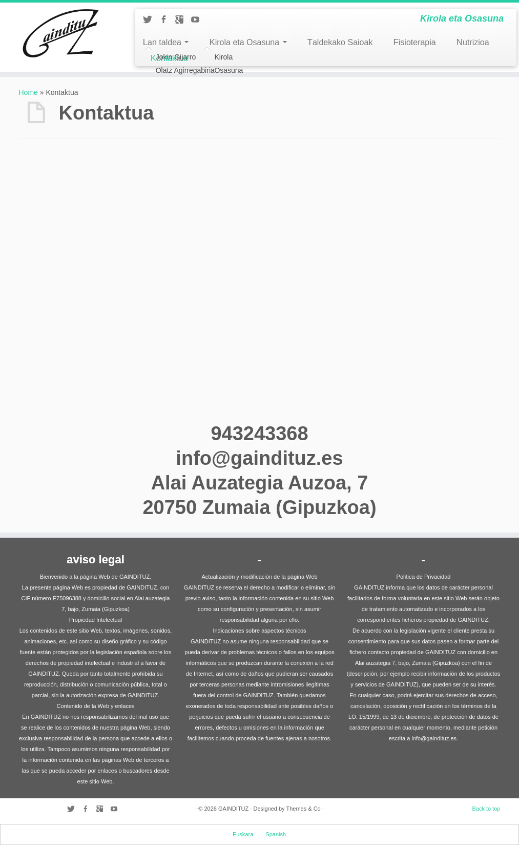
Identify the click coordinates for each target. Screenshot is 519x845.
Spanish (275, 834)
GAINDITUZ (233, 808)
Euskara (243, 834)
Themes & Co (303, 808)
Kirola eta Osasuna (247, 42)
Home (28, 92)
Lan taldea (166, 42)
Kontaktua (169, 58)
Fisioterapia (414, 42)
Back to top (486, 808)
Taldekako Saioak (340, 42)
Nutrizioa (472, 42)
